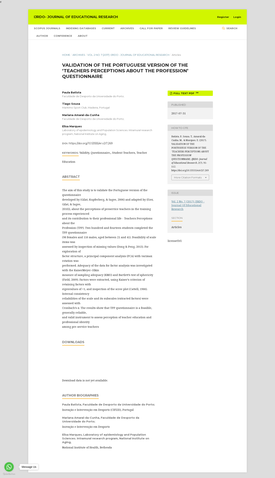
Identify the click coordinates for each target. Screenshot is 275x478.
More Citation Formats (188, 177)
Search (231, 28)
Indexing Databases (81, 28)
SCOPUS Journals (47, 28)
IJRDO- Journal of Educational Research (76, 17)
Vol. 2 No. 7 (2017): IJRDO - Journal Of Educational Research (128, 54)
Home (66, 54)
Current (108, 28)
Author (42, 35)
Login (237, 16)
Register (223, 16)
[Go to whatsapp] (9, 467)
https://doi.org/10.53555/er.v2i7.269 (91, 143)
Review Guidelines (182, 28)
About (83, 35)
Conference (63, 35)
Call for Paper (151, 28)
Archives (127, 28)
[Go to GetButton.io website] (9, 474)
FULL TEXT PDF (185, 93)
